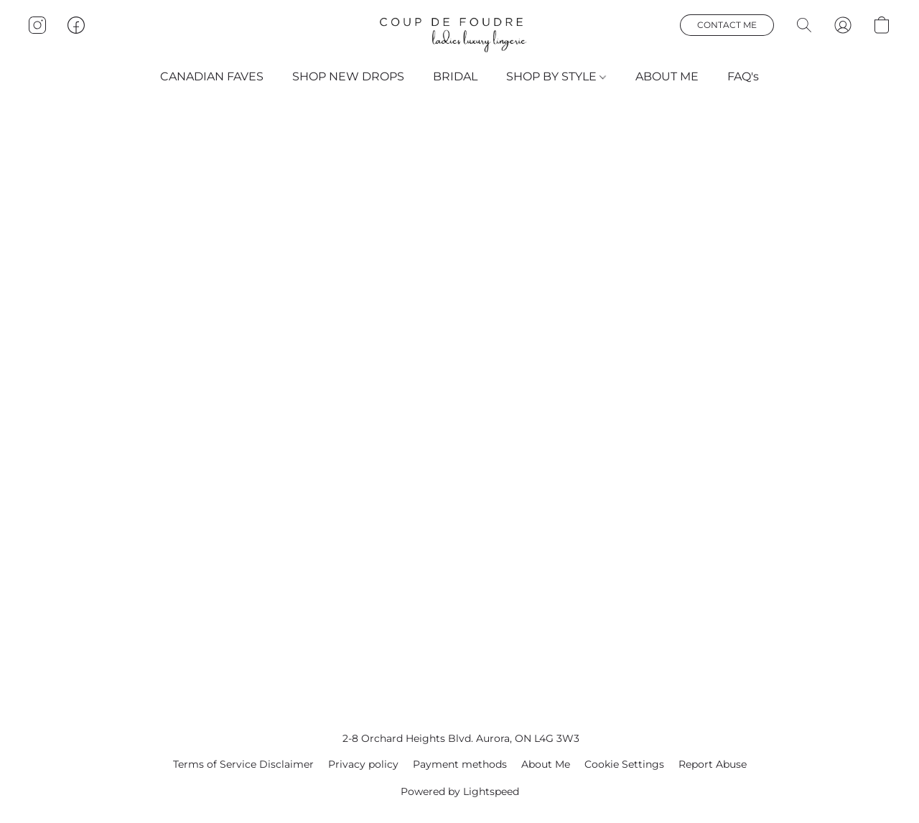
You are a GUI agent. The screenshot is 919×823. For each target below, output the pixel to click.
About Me (545, 764)
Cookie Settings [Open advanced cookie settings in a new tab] (624, 764)
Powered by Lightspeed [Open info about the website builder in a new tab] (460, 791)
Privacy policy (363, 764)
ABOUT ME (667, 76)
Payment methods (460, 764)
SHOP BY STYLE (556, 76)
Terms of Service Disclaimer (243, 764)
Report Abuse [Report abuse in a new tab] (712, 764)
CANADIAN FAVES (211, 76)
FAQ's (743, 76)
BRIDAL (455, 76)
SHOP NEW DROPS (348, 76)
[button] (459, 35)
